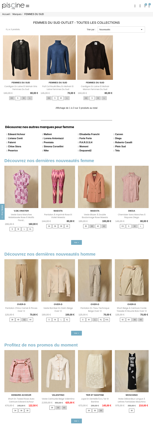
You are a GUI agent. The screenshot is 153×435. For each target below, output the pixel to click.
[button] (134, 6)
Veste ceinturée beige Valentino (58, 398)
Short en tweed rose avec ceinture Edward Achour (21, 400)
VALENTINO (58, 395)
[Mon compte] (140, 6)
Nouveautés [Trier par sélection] (121, 29)
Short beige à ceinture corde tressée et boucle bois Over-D (132, 309)
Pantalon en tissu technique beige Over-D (94, 309)
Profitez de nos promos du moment (41, 345)
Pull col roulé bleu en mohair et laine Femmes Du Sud (57, 88)
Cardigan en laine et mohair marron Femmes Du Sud (95, 88)
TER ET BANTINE (95, 395)
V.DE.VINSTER (21, 211)
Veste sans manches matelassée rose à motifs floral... (21, 217)
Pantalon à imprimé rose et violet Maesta (58, 216)
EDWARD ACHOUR (21, 395)
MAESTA (58, 211)
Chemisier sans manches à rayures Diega (132, 216)
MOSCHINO (132, 395)
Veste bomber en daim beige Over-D (58, 309)
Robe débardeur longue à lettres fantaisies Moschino (132, 400)
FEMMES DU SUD (21, 82)
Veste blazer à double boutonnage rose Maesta (95, 216)
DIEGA (131, 211)
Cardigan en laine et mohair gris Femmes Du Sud (20, 88)
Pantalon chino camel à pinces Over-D (21, 309)
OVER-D (21, 304)
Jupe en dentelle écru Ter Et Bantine (95, 400)
